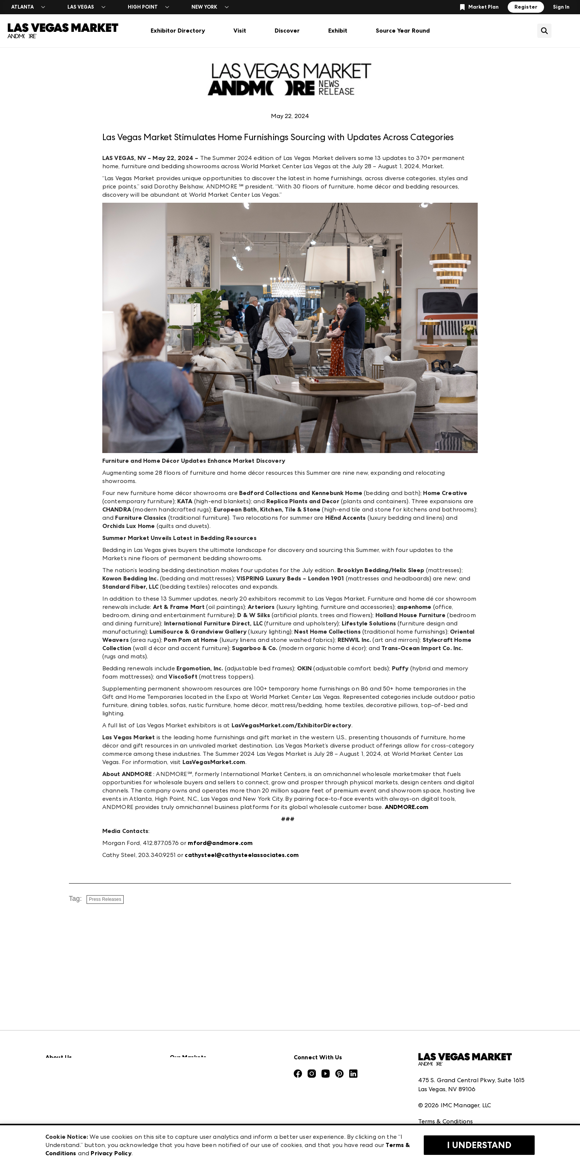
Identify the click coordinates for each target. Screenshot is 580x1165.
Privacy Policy (437, 1086)
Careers (56, 1121)
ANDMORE (185, 1121)
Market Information (74, 1022)
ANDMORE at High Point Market (216, 1104)
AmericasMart (190, 1022)
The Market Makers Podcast (86, 1071)
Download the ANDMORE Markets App (102, 1055)
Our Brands (61, 1088)
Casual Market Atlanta (202, 1071)
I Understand (479, 1145)
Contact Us (61, 1104)
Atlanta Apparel (193, 1038)
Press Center (63, 1038)
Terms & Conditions (445, 1070)
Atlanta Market (192, 1055)
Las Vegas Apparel (196, 1088)
